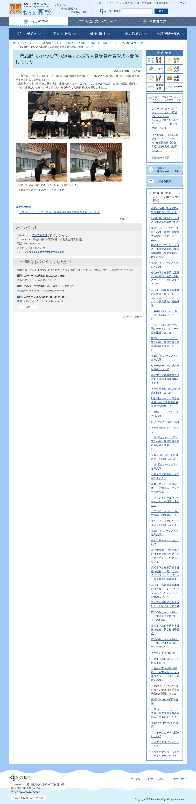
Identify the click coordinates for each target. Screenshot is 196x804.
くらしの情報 (44, 43)
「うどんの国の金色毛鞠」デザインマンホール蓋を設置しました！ (165, 328)
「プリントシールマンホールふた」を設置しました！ (165, 501)
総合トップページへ (110, 3)
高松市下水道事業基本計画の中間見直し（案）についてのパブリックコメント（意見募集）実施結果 (165, 297)
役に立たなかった (47, 280)
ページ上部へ (134, 316)
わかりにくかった (54, 290)
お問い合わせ (179, 778)
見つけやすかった (29, 301)
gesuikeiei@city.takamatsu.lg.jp (46, 251)
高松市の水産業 (161, 157)
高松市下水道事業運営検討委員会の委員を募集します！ (165, 379)
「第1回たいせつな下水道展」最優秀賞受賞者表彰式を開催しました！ (59, 212)
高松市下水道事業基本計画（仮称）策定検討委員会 (165, 629)
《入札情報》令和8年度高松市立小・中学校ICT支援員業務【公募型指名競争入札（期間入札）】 (165, 142)
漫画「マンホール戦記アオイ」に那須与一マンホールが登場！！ (165, 488)
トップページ (24, 43)
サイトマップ (179, 3)
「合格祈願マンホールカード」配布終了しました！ (165, 315)
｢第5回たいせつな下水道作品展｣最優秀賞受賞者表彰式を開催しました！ (165, 402)
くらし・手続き (64, 43)
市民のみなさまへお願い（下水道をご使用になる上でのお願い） (165, 616)
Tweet (121, 218)
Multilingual (162, 3)
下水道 (81, 43)
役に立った (26, 280)
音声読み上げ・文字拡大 (138, 3)
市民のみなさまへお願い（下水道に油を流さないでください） (165, 643)
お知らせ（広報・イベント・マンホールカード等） (117, 43)
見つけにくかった (54, 301)
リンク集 (135, 778)
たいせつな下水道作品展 (165, 421)
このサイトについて (156, 778)
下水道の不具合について (165, 652)
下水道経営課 (39, 235)
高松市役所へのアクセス (29, 797)
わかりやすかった (29, 290)
